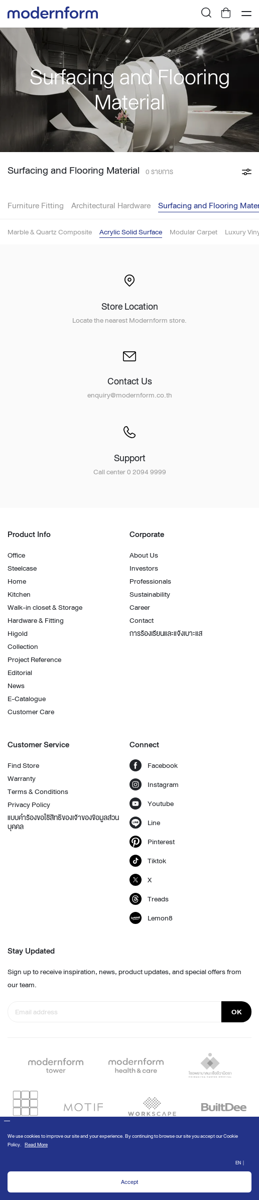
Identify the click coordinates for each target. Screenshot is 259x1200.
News (16, 686)
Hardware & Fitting (36, 620)
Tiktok (148, 861)
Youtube (152, 803)
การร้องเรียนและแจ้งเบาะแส (166, 633)
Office (16, 555)
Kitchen (19, 594)
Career (140, 607)
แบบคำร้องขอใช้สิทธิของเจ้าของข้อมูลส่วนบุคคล (63, 822)
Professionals (150, 581)
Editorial (20, 672)
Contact (142, 620)
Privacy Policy (29, 804)
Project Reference (34, 659)
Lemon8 (151, 918)
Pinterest (152, 842)
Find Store (23, 765)
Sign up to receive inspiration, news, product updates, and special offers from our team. (124, 978)
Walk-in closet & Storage (45, 607)
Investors (144, 568)
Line (145, 823)
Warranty (22, 778)
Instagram (154, 784)
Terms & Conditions (38, 791)
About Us (144, 555)
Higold (18, 633)
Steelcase (22, 568)
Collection (23, 646)
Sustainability (150, 594)
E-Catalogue (27, 699)
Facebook (154, 765)
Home (17, 581)
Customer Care (31, 712)
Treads (149, 899)
